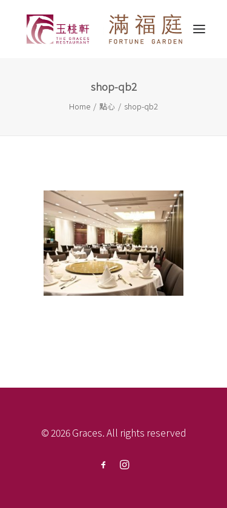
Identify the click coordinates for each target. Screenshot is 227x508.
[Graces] (105, 29)
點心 (107, 106)
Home (79, 106)
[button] (199, 29)
